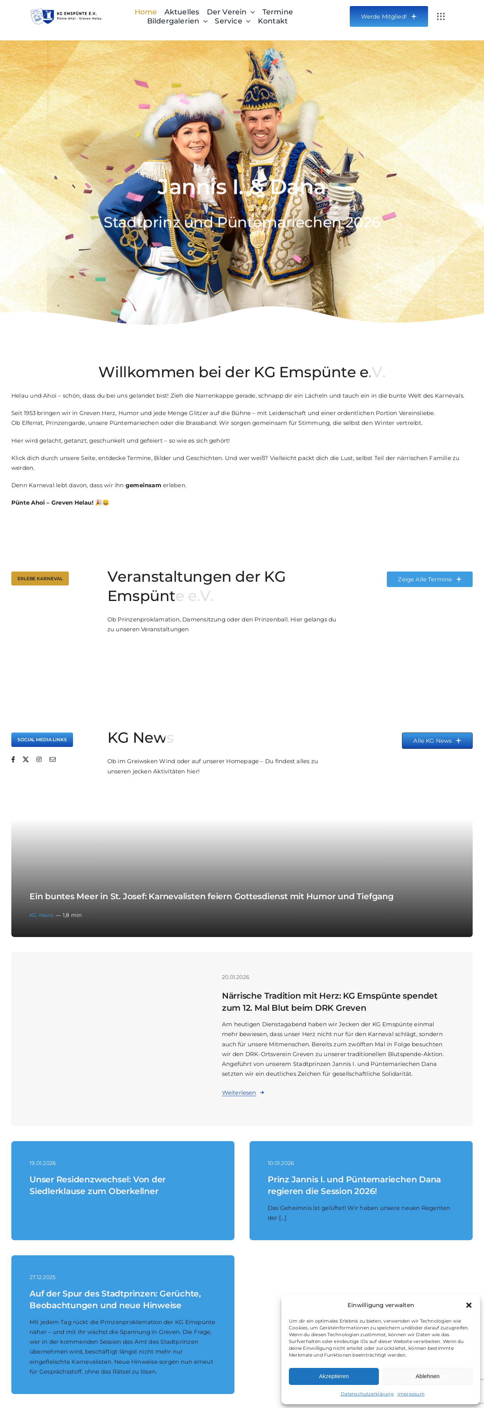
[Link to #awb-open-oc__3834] (441, 16)
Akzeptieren (334, 1376)
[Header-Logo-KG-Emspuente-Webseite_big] (65, 10)
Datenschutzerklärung (367, 1394)
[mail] (53, 759)
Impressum (411, 1394)
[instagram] (39, 759)
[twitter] (26, 759)
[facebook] (13, 759)
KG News (41, 915)
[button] (469, 1305)
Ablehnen (427, 1376)
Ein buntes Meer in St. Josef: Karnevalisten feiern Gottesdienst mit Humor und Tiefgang (211, 896)
